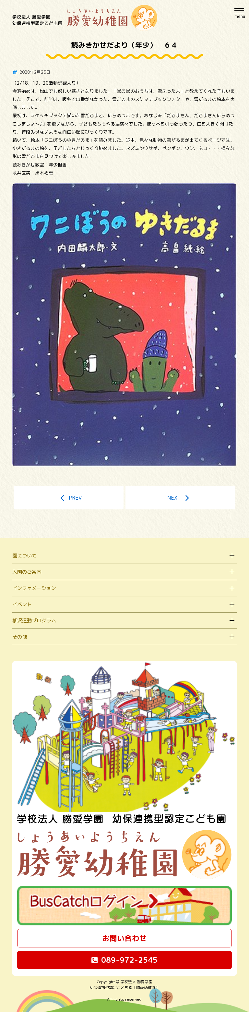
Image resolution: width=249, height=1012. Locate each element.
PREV (68, 498)
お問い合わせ (124, 938)
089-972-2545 (124, 960)
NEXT (180, 498)
